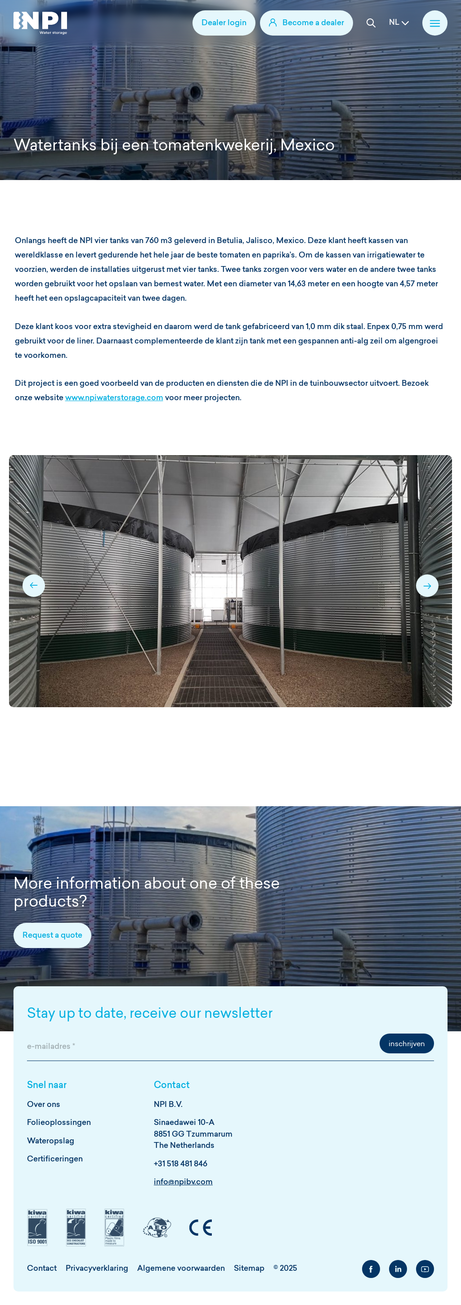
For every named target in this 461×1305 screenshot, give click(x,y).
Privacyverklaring (97, 1269)
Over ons (43, 1105)
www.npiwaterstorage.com (114, 398)
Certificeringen (55, 1159)
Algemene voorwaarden (181, 1269)
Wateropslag (50, 1141)
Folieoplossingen (59, 1123)
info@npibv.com (183, 1182)
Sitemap (249, 1269)
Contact (42, 1269)
